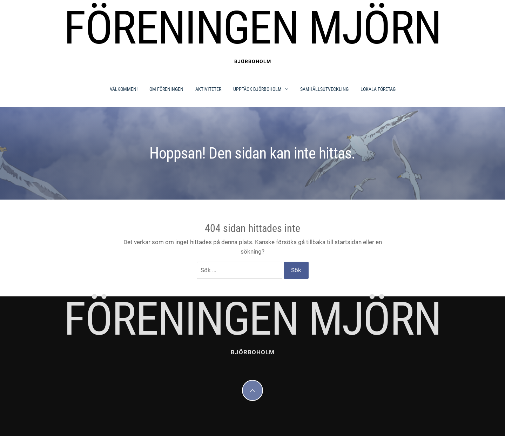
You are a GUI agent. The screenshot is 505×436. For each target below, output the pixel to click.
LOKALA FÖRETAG (378, 89)
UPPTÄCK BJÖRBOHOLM (260, 89)
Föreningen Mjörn (252, 28)
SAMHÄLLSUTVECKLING (324, 89)
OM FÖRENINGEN (166, 89)
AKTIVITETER (208, 89)
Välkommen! (123, 89)
